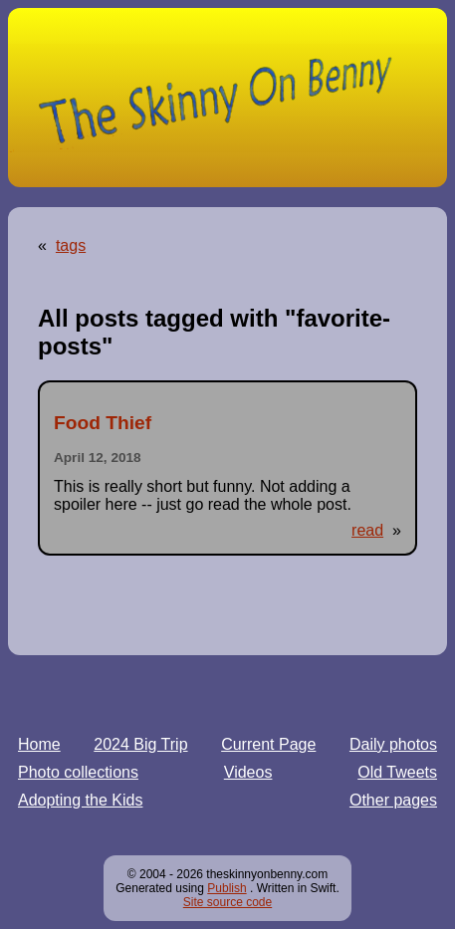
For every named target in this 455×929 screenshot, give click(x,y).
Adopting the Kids (80, 800)
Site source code (227, 902)
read (367, 530)
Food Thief (102, 422)
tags (71, 245)
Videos (248, 772)
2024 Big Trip (140, 744)
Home (39, 744)
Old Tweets (397, 772)
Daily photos (393, 744)
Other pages (393, 800)
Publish (226, 888)
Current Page (268, 744)
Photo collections (78, 772)
